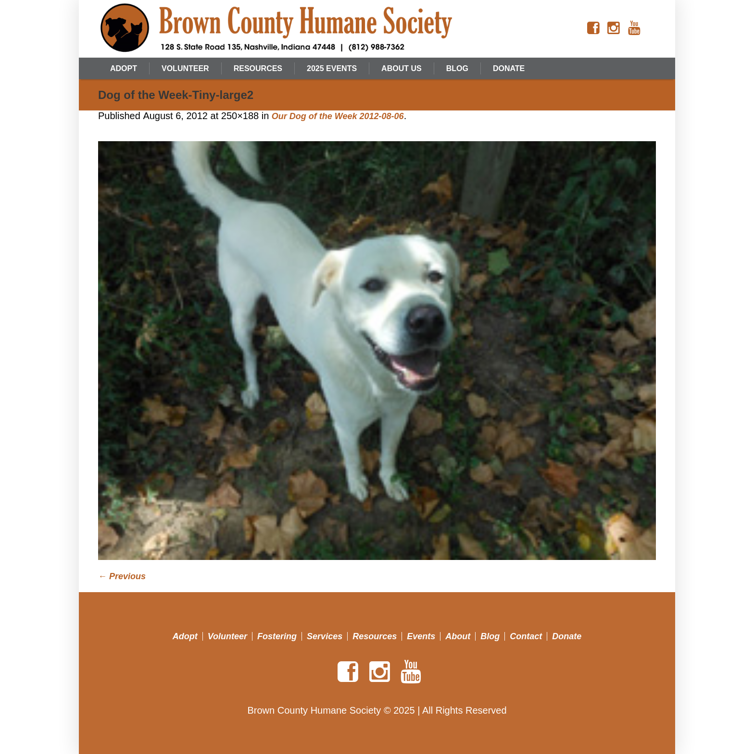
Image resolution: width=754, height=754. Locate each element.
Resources (374, 636)
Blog (490, 636)
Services (324, 636)
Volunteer (227, 636)
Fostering (277, 636)
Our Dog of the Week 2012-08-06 (338, 116)
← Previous (122, 576)
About (457, 636)
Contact (526, 636)
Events (421, 636)
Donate (566, 636)
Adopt (185, 636)
